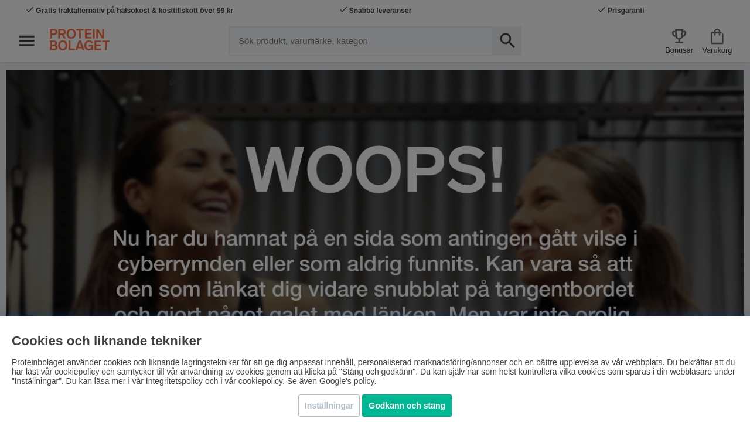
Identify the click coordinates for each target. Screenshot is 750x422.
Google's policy (346, 381)
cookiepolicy (260, 381)
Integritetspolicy (174, 381)
